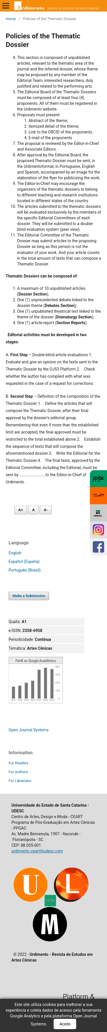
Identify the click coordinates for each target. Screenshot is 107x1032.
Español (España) (24, 561)
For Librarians (20, 781)
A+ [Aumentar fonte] (20, 510)
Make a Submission (29, 596)
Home (11, 19)
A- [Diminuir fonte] (46, 510)
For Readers (19, 763)
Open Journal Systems (29, 730)
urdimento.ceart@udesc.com (37, 851)
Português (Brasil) (25, 570)
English (15, 553)
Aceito (64, 1024)
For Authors (18, 772)
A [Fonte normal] (33, 510)
